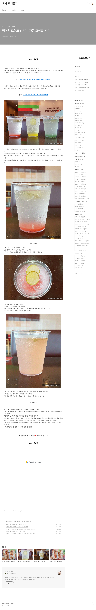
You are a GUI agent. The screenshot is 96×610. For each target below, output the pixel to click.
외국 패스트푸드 (80, 132)
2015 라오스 (79, 238)
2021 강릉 (78, 268)
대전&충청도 (79, 143)
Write (23, 10)
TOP (92, 603)
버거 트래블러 (10, 3)
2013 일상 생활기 (80, 172)
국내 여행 (78, 253)
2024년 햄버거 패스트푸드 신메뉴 (82, 85)
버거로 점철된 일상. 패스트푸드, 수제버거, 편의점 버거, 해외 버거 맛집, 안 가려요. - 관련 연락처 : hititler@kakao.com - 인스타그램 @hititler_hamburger (29, 578)
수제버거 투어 (79, 138)
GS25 (77, 161)
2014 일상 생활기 (80, 174)
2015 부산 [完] (80, 256)
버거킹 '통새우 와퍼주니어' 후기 (15, 524)
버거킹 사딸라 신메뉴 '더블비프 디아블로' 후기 (19, 533)
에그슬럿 (78, 127)
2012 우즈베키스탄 (81, 226)
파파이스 (78, 135)
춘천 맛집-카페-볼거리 (82, 198)
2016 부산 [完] (80, 258)
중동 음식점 (79, 209)
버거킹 (18, 521)
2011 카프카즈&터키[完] (82, 219)
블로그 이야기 (80, 153)
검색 (88, 3)
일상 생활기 (79, 169)
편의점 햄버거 (79, 159)
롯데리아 (78, 108)
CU (77, 166)
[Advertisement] (33, 462)
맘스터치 (78, 115)
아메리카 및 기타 (80, 211)
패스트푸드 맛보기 (11, 521)
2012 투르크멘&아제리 (82, 224)
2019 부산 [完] (80, 263)
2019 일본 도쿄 (80, 248)
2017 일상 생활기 (80, 181)
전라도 (77, 150)
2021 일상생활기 (80, 191)
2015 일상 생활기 (80, 177)
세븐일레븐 (78, 164)
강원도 (78, 145)
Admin (14, 10)
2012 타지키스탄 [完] (81, 221)
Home (4, 10)
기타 (77, 130)
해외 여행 (79, 214)
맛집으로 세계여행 (81, 201)
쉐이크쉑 (78, 120)
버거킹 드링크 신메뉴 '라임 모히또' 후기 (17, 527)
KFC (78, 111)
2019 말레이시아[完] (81, 245)
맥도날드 (79, 106)
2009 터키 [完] (80, 217)
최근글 (76, 273)
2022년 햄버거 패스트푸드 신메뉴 (82, 87)
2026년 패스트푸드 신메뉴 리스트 (82, 79)
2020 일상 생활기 (80, 189)
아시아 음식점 (80, 206)
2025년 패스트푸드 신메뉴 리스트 (82, 82)
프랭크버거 (78, 125)
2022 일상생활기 (80, 193)
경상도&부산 (79, 147)
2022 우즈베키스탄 (80, 250)
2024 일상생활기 (80, 156)
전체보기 (79, 100)
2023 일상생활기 (80, 196)
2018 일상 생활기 (80, 184)
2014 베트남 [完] (80, 231)
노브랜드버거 (79, 123)
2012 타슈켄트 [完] (81, 229)
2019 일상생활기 (80, 186)
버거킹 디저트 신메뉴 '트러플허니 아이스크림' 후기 (20, 529)
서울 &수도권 (79, 140)
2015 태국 (79, 236)
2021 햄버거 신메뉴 (79, 90)
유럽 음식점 (79, 204)
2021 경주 (79, 265)
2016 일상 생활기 (80, 179)
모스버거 (78, 118)
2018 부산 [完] (80, 260)
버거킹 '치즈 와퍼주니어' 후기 (14, 531)
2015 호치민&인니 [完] (82, 233)
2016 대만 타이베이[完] (82, 243)
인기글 (81, 273)
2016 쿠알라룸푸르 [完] (82, 240)
